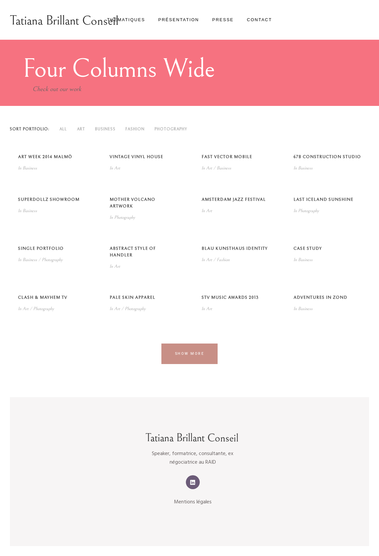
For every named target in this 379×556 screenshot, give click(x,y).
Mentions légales (193, 502)
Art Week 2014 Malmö (45, 157)
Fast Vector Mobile (226, 157)
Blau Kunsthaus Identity (234, 248)
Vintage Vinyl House (136, 157)
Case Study (307, 248)
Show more (189, 353)
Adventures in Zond (320, 297)
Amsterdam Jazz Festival (233, 199)
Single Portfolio (40, 248)
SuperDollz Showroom (48, 199)
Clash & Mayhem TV (42, 297)
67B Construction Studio (327, 157)
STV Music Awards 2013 (230, 297)
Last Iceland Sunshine (323, 199)
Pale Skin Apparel (132, 297)
